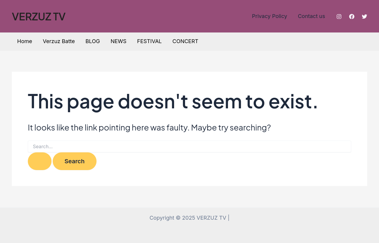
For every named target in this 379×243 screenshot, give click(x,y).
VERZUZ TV (39, 16)
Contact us (311, 16)
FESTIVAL (149, 41)
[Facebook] (351, 16)
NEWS (118, 41)
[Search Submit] (40, 161)
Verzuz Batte (59, 41)
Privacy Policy (269, 16)
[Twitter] (364, 16)
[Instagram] (339, 16)
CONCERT (185, 41)
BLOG (93, 41)
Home (24, 41)
